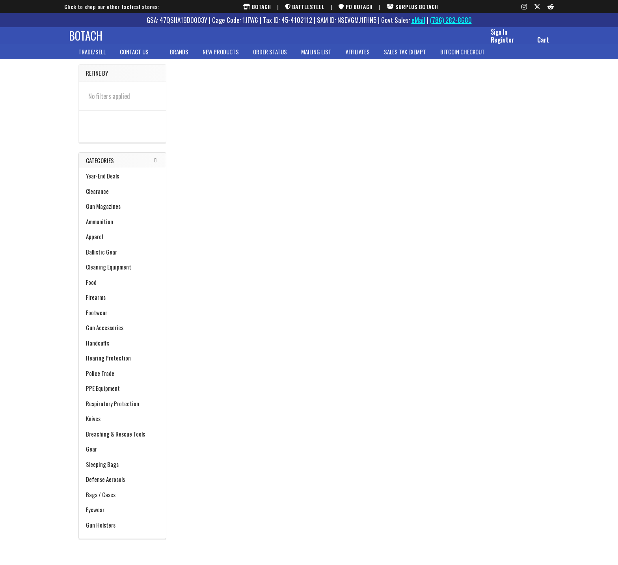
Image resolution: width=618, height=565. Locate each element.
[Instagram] (524, 7)
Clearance (122, 198)
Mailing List (316, 58)
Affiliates (358, 58)
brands (179, 58)
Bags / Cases (122, 501)
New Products (221, 58)
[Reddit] (550, 7)
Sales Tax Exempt (405, 58)
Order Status (270, 58)
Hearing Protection (122, 365)
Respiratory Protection (112, 410)
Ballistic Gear (122, 259)
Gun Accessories (122, 334)
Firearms (122, 304)
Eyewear (95, 516)
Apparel (122, 243)
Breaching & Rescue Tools (122, 441)
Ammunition (122, 228)
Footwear (122, 319)
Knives (122, 425)
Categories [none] (100, 167)
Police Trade (100, 380)
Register (492, 44)
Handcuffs (97, 350)
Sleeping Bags (122, 471)
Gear (122, 456)
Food (91, 289)
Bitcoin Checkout (462, 58)
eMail (418, 20)
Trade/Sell (92, 58)
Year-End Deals (102, 182)
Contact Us (138, 58)
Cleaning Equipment (122, 273)
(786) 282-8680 (451, 20)
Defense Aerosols (105, 486)
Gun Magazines (103, 213)
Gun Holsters (122, 532)
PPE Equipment (122, 395)
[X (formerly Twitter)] (537, 7)
